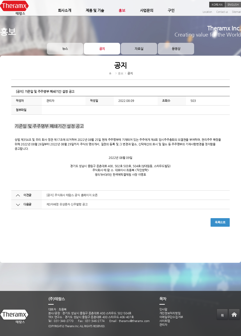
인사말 (163, 309)
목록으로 (220, 222)
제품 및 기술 (95, 10)
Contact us (222, 11)
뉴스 (65, 48)
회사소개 (64, 10)
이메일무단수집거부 (171, 317)
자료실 (139, 48)
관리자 (163, 324)
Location (207, 11)
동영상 (176, 48)
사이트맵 (164, 320)
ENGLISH (233, 4)
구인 (171, 10)
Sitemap (236, 11)
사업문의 (146, 10)
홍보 (122, 10)
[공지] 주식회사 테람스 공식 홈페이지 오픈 (72, 195)
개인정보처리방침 (170, 313)
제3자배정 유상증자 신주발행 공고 (67, 204)
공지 (102, 48)
